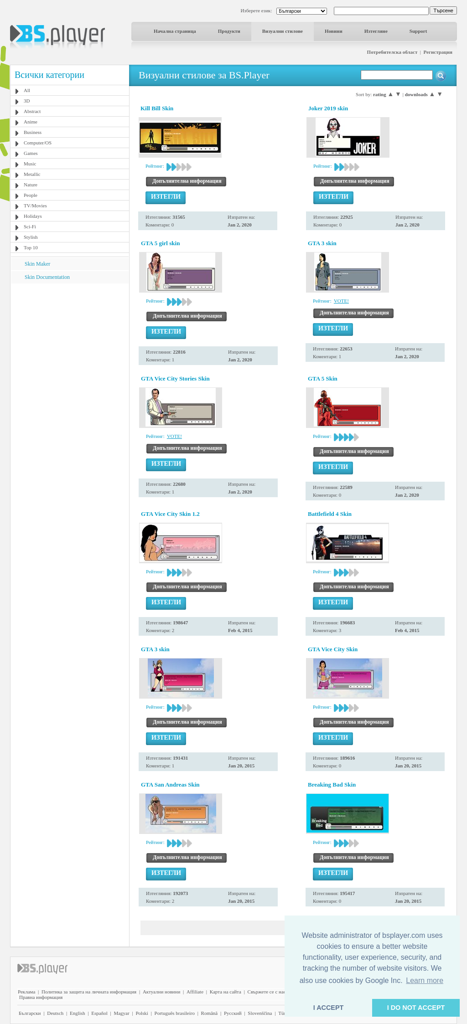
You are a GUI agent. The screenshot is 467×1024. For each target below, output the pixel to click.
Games (31, 153)
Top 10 (31, 247)
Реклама (26, 991)
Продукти (229, 31)
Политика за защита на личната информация (89, 991)
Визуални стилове (282, 31)
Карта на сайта (225, 991)
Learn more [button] (424, 980)
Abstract (32, 111)
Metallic (32, 174)
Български (30, 1013)
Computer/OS (38, 142)
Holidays (33, 216)
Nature (30, 184)
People (30, 195)
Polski (141, 1013)
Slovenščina (260, 1013)
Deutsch (55, 1013)
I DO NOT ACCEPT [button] (416, 1007)
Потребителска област (392, 52)
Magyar (121, 1013)
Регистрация (438, 52)
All (27, 90)
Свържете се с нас (267, 991)
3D (27, 100)
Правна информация (40, 997)
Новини (333, 31)
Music (30, 163)
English (77, 1013)
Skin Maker (37, 264)
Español (99, 1013)
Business (33, 132)
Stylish (31, 237)
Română (209, 1013)
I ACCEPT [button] (328, 1007)
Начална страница (175, 31)
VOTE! (341, 301)
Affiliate (195, 991)
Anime (30, 121)
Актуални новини (161, 991)
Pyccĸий (233, 1013)
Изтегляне (376, 31)
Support (418, 31)
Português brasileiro (175, 1013)
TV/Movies (35, 205)
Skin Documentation (47, 277)
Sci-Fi (30, 226)
